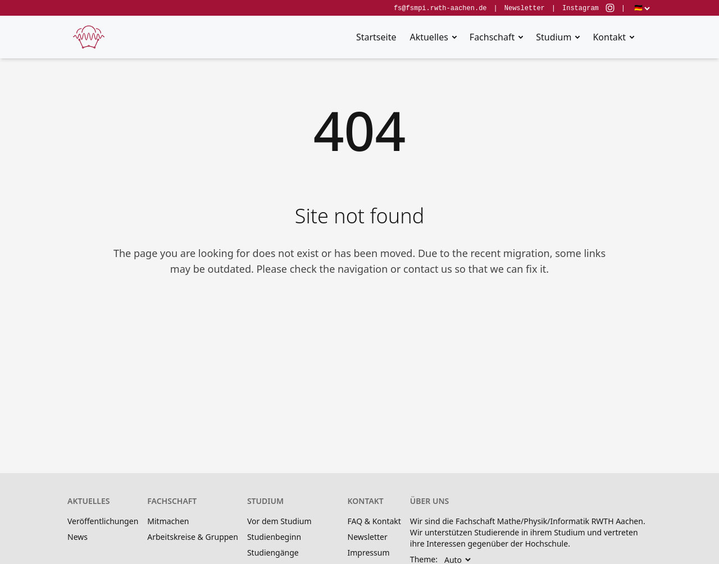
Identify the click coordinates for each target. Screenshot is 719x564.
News (77, 536)
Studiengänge (273, 552)
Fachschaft (492, 37)
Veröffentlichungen (102, 521)
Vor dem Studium (279, 521)
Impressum (369, 552)
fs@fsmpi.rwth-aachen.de (440, 8)
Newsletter (524, 8)
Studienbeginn (274, 536)
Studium (553, 37)
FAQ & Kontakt (374, 521)
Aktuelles (428, 37)
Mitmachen (168, 521)
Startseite (376, 37)
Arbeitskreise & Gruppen (192, 536)
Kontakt (609, 37)
